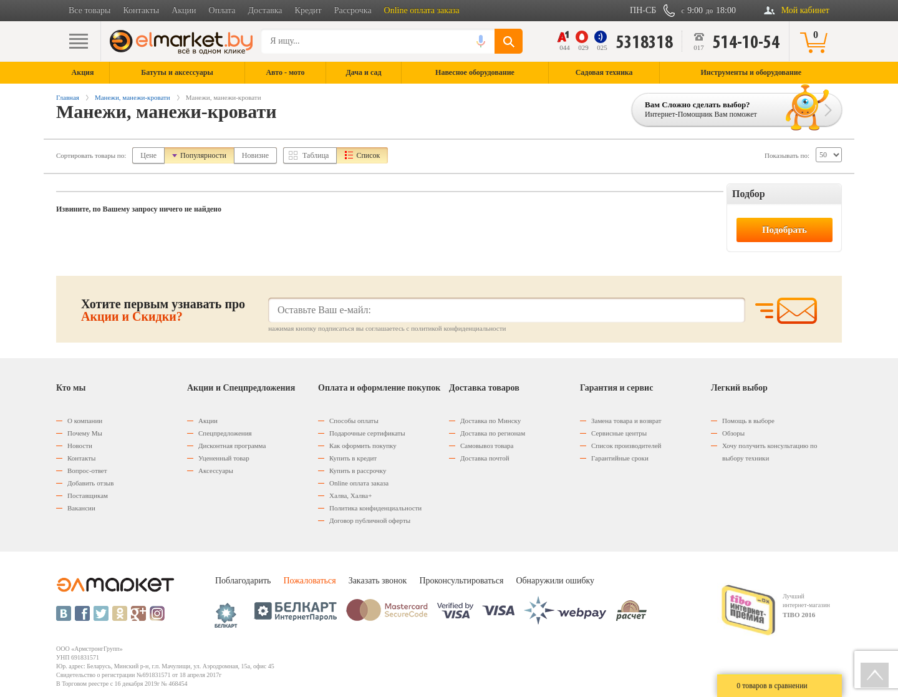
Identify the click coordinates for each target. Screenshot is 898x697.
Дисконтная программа (232, 445)
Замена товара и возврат (626, 420)
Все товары (89, 10)
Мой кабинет (805, 10)
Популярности (203, 155)
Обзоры (733, 433)
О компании (84, 420)
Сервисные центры (619, 433)
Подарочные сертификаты (367, 433)
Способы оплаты (354, 420)
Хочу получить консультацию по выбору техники (769, 452)
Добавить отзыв (90, 483)
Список (368, 155)
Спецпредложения (225, 433)
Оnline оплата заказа (359, 483)
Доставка (265, 10)
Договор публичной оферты (369, 520)
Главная (67, 97)
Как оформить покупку (363, 445)
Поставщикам (87, 495)
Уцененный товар (223, 458)
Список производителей (626, 445)
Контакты (141, 10)
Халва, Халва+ (350, 495)
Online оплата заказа (422, 10)
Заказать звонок (378, 580)
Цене (148, 155)
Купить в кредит (353, 458)
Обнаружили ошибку (555, 580)
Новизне (255, 155)
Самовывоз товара (486, 445)
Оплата (222, 10)
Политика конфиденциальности (375, 508)
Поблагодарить (243, 580)
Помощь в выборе (748, 420)
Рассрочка (353, 10)
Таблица (315, 155)
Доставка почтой (484, 458)
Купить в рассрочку (357, 470)
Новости (79, 445)
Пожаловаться (309, 580)
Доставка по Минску (490, 420)
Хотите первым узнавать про (163, 310)
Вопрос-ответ (87, 470)
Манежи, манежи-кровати (132, 97)
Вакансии (81, 508)
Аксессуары (215, 470)
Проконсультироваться (461, 580)
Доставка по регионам (492, 433)
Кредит (308, 10)
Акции (183, 10)
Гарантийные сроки (620, 458)
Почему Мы (84, 433)
